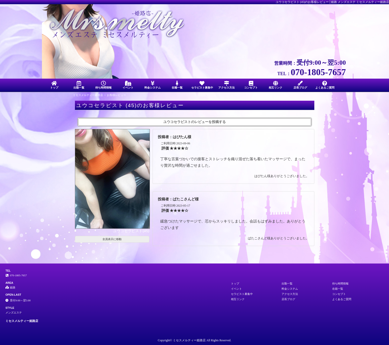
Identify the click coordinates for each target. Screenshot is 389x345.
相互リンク (275, 85)
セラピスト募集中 (202, 85)
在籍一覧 (177, 85)
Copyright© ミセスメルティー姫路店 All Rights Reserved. (194, 340)
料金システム (152, 85)
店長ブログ (300, 85)
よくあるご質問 (324, 85)
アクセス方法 (226, 85)
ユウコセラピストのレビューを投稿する (194, 122)
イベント (127, 85)
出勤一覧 (78, 85)
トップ (54, 85)
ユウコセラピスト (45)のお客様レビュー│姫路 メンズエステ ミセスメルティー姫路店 (332, 2)
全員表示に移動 (112, 239)
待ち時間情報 (103, 85)
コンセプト (250, 85)
